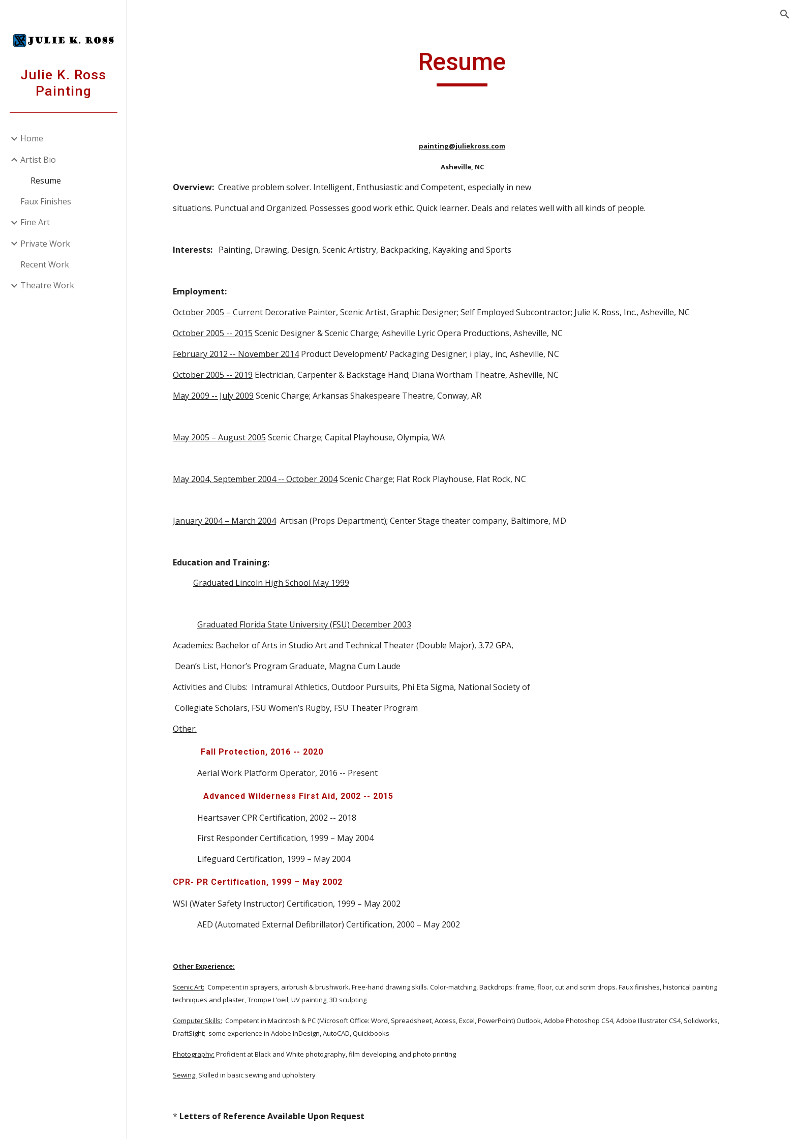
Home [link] (31, 138)
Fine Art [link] (35, 222)
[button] (785, 14)
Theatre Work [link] (47, 285)
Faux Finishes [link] (45, 201)
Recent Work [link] (44, 264)
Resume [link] (45, 180)
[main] (462, 67)
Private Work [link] (45, 243)
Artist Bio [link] (38, 159)
